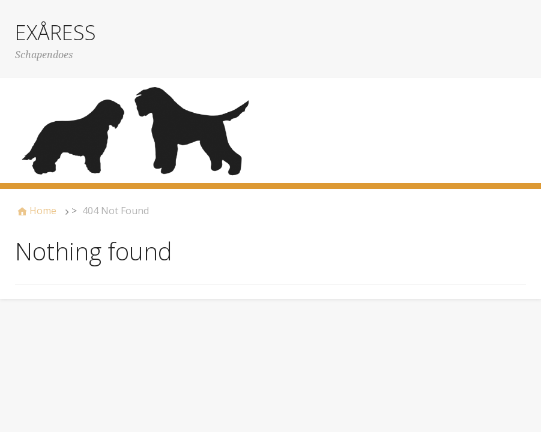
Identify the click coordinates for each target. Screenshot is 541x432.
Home (42, 210)
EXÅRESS (55, 32)
